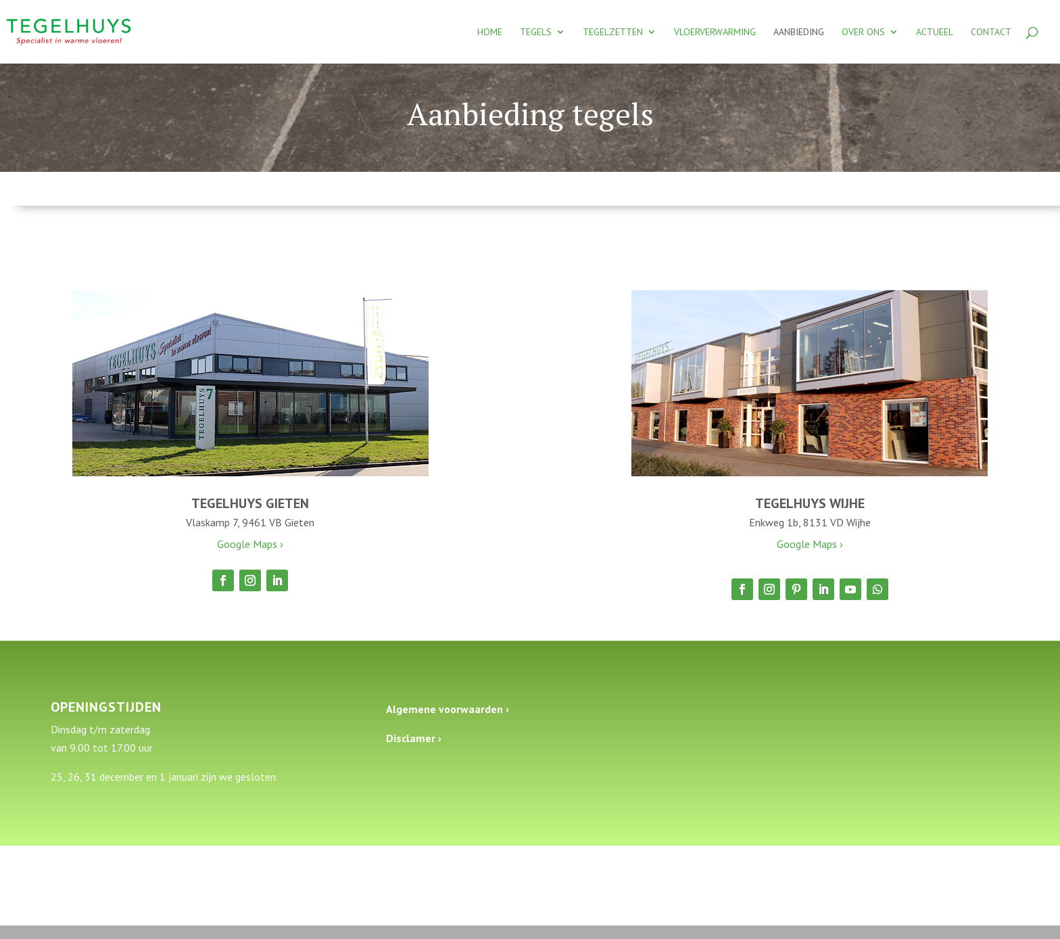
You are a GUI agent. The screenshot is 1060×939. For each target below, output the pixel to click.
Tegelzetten (613, 32)
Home (489, 32)
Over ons (863, 32)
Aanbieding (798, 32)
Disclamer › (413, 738)
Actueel (934, 32)
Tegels (536, 32)
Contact (991, 32)
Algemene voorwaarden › (447, 709)
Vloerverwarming (715, 32)
